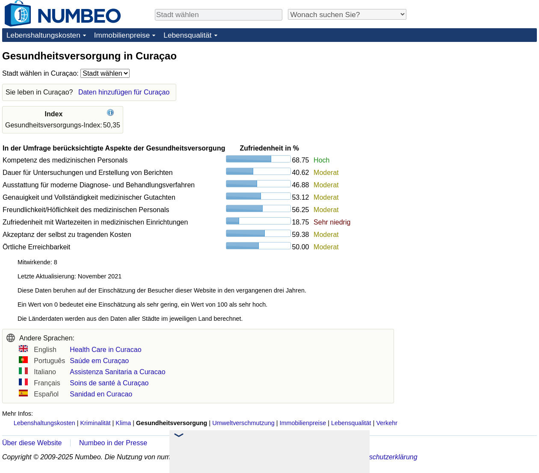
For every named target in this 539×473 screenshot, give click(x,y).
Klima (123, 423)
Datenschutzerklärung (384, 457)
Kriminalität (95, 423)
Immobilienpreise (122, 35)
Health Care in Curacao (105, 349)
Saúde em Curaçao (99, 360)
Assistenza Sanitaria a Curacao (117, 371)
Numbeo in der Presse (113, 442)
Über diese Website (32, 442)
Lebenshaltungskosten (43, 35)
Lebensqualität (187, 35)
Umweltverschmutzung (243, 423)
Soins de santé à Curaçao (109, 383)
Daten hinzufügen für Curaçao (123, 92)
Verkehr (386, 423)
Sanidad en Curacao (101, 394)
